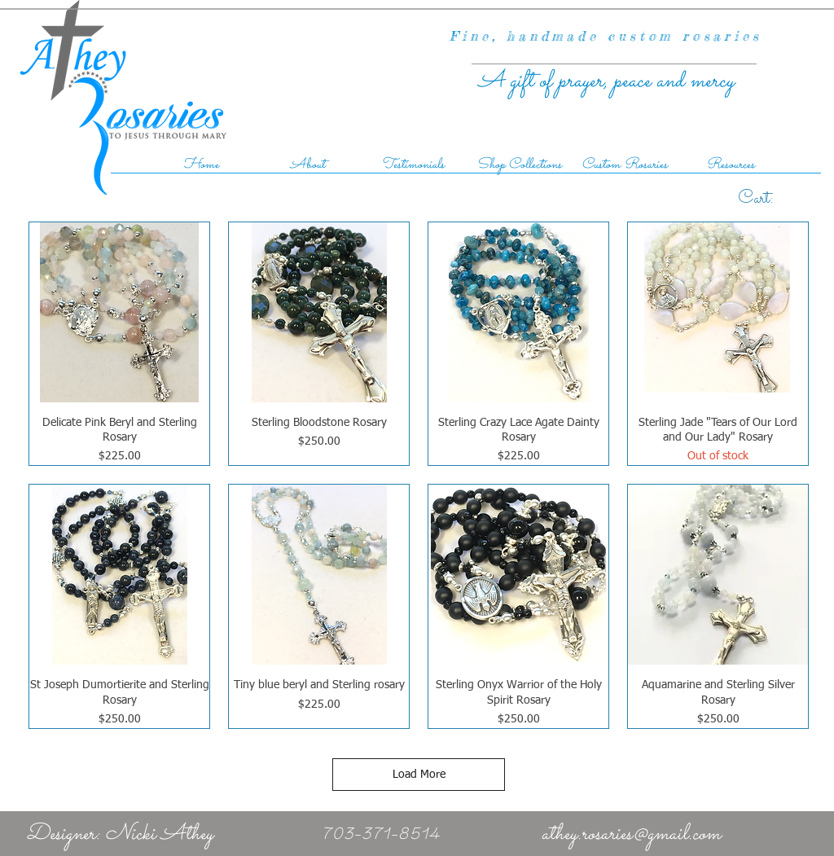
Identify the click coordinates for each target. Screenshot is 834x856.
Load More (419, 774)
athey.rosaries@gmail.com (631, 834)
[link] (774, 196)
